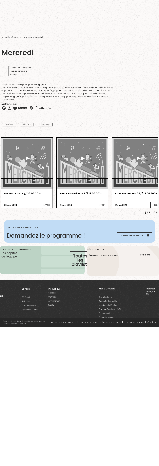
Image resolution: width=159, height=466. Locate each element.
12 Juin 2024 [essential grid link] (121, 205)
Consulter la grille (134, 235)
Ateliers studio (58, 324)
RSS (148, 296)
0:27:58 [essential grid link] (46, 205)
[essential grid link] (27, 158)
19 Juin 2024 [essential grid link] (66, 205)
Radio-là (72, 324)
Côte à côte (153, 324)
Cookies (23, 325)
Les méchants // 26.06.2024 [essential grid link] (22, 193)
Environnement (54, 303)
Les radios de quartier (90, 324)
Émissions (45, 124)
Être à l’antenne (105, 299)
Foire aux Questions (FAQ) (110, 311)
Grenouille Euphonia (30, 311)
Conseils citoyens (112, 324)
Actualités (26, 303)
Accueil (4, 37)
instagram (151, 293)
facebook (150, 291)
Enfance (27, 124)
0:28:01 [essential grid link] (102, 205)
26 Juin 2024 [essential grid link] (10, 205)
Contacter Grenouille (108, 303)
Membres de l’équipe (108, 307)
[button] (3, 108)
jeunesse (28, 37)
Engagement (104, 315)
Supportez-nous (106, 319)
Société (51, 307)
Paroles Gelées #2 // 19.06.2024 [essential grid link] (81, 193)
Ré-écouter (16, 37)
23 (155, 212)
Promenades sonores (134, 324)
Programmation (29, 307)
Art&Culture (52, 299)
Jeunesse (52, 295)
